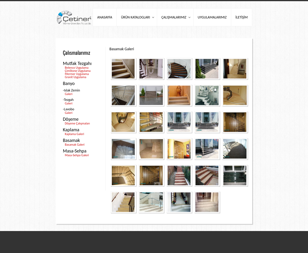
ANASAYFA (104, 17)
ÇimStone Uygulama (78, 71)
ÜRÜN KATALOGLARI (135, 17)
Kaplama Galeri (74, 134)
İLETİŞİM (242, 17)
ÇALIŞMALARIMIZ (173, 17)
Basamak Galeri (74, 144)
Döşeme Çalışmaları (77, 123)
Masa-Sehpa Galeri (77, 155)
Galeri (68, 94)
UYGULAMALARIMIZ (212, 17)
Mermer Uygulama (77, 74)
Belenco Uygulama (76, 67)
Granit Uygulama (75, 77)
